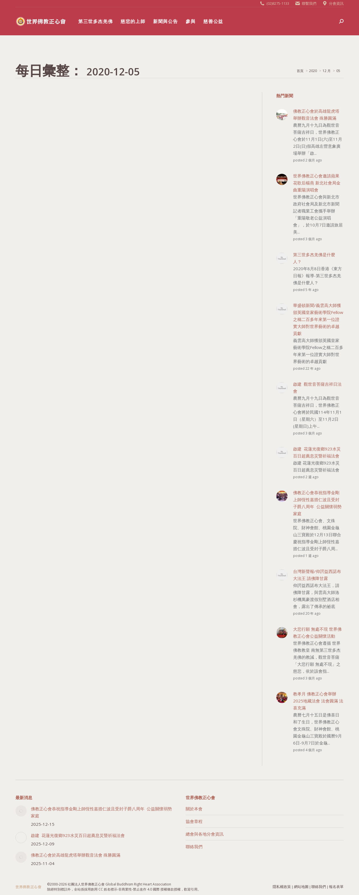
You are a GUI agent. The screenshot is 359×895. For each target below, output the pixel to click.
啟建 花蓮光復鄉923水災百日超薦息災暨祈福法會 (78, 835)
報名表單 (336, 887)
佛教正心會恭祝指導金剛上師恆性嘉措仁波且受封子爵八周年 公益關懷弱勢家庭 (101, 812)
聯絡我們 (194, 846)
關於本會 (194, 808)
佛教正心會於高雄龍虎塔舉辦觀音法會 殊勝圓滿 (75, 855)
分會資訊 (336, 3)
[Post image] (21, 811)
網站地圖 (301, 887)
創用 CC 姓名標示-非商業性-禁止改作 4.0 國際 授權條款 (132, 889)
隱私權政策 (282, 887)
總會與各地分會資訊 (205, 834)
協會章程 (194, 821)
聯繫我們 (309, 3)
